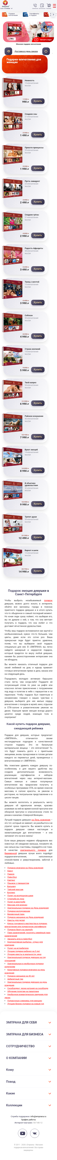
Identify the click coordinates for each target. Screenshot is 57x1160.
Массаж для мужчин (17, 905)
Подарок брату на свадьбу (20, 929)
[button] (54, 14)
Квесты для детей (16, 920)
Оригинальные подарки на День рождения (28, 908)
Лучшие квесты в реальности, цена (24, 954)
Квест (10, 871)
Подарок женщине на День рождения (25, 917)
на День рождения (40, 820)
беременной (11, 853)
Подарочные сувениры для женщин (24, 1000)
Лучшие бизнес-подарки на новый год (25, 1003)
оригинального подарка (33, 850)
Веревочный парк (16, 914)
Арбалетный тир (15, 979)
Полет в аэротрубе (16, 902)
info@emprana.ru (38, 1116)
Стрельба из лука (15, 898)
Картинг (11, 880)
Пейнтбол (12, 877)
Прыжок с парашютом (18, 883)
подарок (48, 600)
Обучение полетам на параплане (23, 991)
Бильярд (11, 886)
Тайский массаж (15, 889)
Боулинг (11, 892)
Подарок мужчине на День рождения (25, 867)
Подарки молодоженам (18, 911)
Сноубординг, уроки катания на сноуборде (27, 988)
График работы (28, 1119)
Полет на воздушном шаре (20, 895)
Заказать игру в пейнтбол (19, 939)
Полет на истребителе (18, 948)
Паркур (10, 874)
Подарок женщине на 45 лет (21, 976)
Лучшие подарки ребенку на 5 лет (23, 951)
